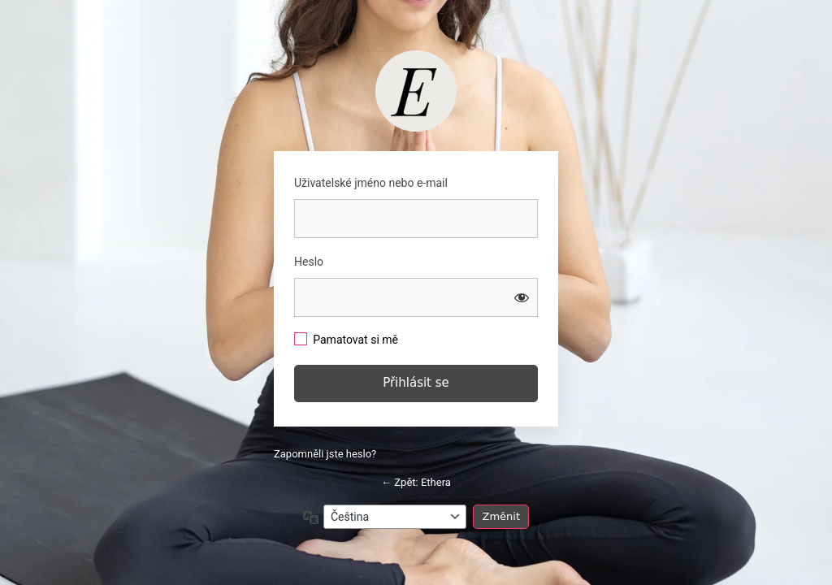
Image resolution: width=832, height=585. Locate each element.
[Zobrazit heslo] (521, 297)
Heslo (308, 261)
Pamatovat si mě (355, 339)
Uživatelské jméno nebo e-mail (371, 182)
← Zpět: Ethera (416, 482)
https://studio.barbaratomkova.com (416, 91)
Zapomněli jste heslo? (325, 454)
